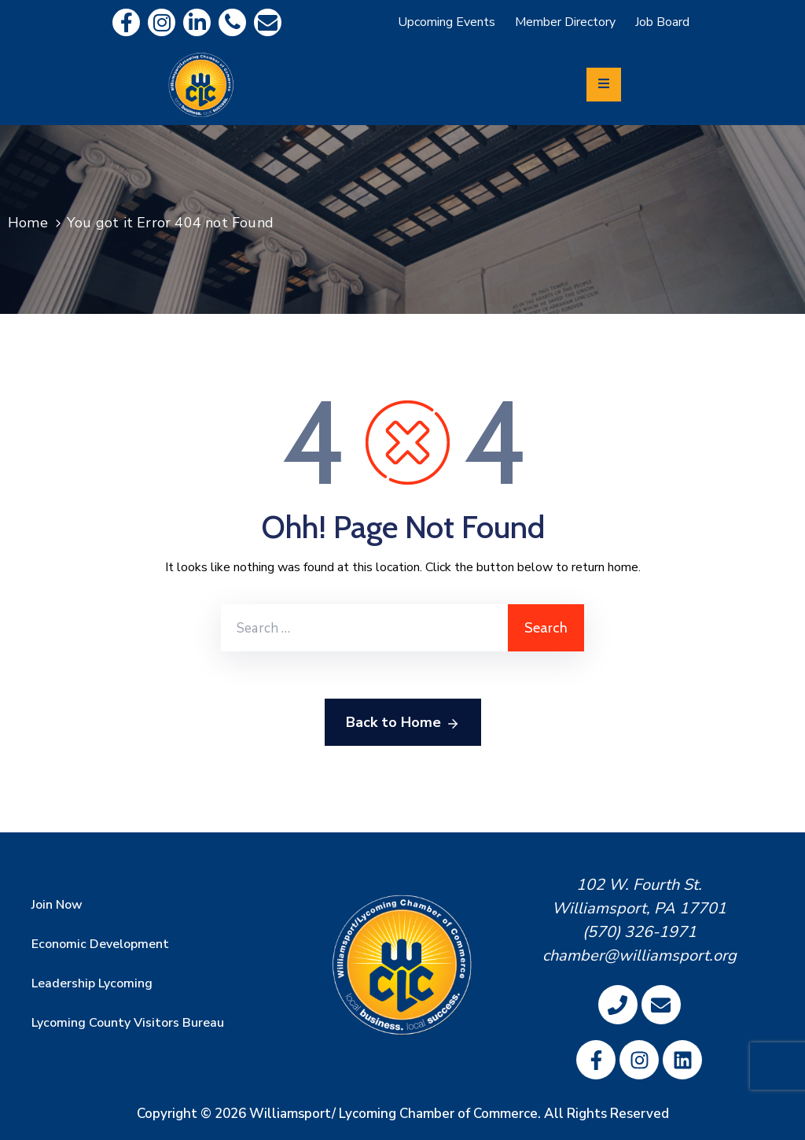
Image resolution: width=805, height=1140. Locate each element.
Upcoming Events (446, 22)
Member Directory (565, 22)
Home (28, 222)
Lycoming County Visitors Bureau (127, 1022)
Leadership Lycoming (92, 983)
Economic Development (100, 944)
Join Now (57, 904)
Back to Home (403, 723)
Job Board (662, 22)
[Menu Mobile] (603, 84)
